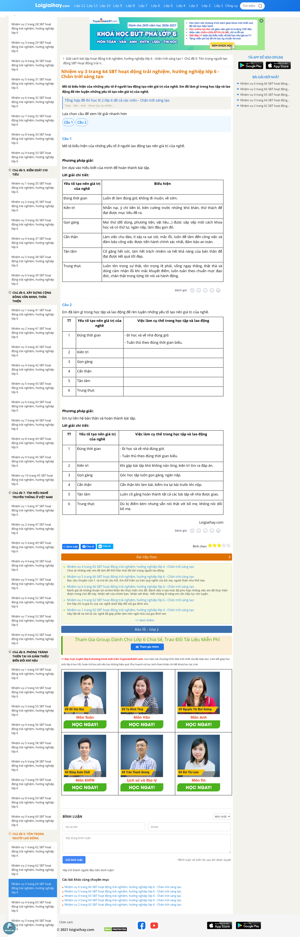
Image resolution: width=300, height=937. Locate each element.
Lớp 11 (92, 5)
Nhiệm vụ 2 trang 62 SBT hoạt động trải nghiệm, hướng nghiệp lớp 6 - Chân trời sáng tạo (130, 600)
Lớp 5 (168, 5)
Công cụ (231, 5)
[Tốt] (211, 290)
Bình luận (70, 546)
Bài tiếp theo (183, 557)
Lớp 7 (143, 5)
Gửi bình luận (74, 859)
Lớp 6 (155, 5)
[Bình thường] (205, 290)
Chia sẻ (88, 546)
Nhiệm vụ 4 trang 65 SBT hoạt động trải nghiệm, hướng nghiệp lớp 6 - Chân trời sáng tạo (130, 567)
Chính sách (66, 922)
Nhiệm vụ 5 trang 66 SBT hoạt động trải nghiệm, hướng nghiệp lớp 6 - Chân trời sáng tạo (130, 577)
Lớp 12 (79, 5)
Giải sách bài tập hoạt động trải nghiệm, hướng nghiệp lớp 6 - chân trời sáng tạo (123, 58)
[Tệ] (198, 290)
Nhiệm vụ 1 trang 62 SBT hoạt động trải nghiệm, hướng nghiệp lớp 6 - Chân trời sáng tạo (130, 610)
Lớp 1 (218, 5)
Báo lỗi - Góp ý (147, 629)
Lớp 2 (206, 5)
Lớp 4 (180, 5)
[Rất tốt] (218, 290)
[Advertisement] (265, 169)
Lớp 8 (130, 5)
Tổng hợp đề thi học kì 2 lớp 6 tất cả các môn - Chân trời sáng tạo (117, 100)
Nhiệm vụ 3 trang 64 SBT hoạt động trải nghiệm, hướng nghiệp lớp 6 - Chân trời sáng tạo (140, 73)
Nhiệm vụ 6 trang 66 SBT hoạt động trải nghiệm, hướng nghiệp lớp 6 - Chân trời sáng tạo (130, 586)
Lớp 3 (193, 5)
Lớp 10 (105, 5)
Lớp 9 (117, 5)
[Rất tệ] (192, 290)
